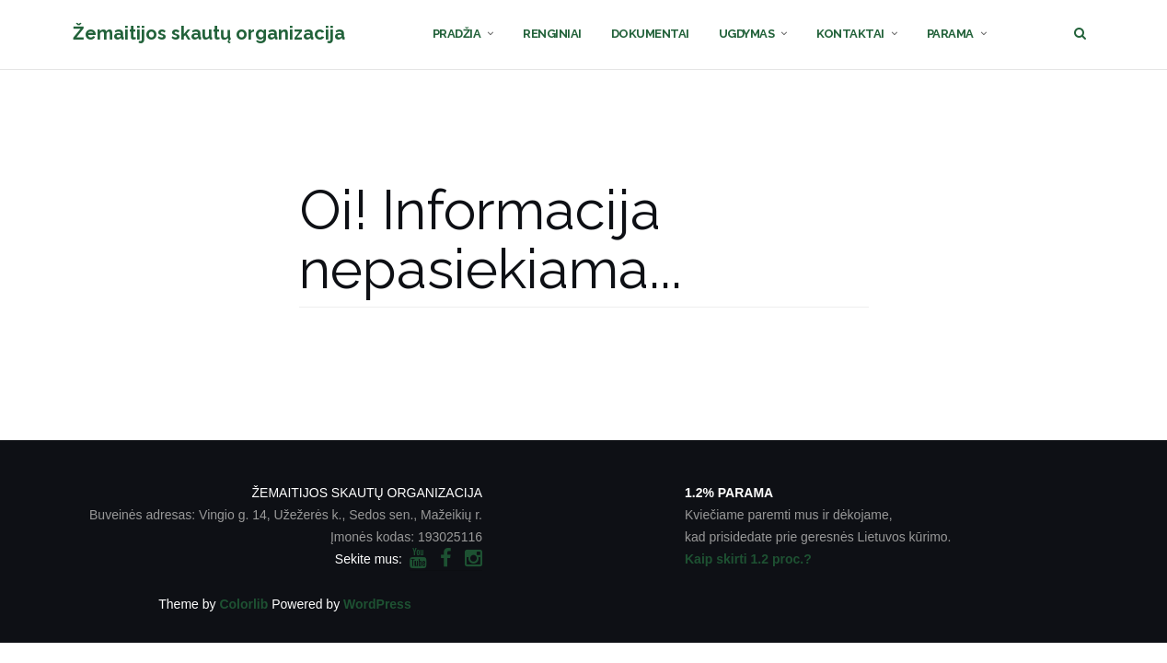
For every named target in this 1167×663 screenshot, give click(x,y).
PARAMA (950, 34)
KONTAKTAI (850, 34)
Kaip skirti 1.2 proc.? (748, 559)
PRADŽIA (457, 34)
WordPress (377, 604)
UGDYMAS (747, 34)
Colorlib (243, 604)
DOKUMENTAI (650, 34)
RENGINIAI (552, 34)
